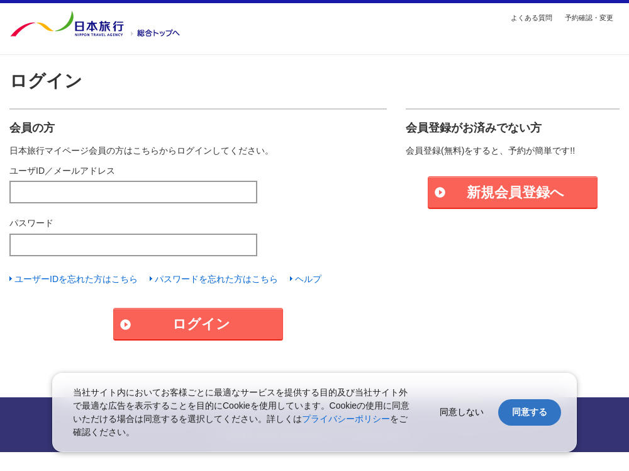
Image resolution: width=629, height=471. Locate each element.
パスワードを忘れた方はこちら (216, 279)
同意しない (462, 412)
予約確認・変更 (589, 17)
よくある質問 (531, 17)
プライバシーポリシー (346, 419)
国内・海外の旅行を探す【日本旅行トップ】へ (95, 24)
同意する (529, 412)
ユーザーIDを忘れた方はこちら (76, 279)
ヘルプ (308, 279)
